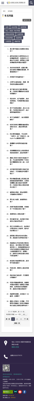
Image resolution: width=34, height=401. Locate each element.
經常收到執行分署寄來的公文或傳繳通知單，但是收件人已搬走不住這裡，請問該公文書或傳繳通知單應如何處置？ (19, 59)
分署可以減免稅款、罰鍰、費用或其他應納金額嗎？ (19, 83)
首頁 (4, 11)
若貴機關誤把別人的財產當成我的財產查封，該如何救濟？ (19, 151)
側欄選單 (2, 3)
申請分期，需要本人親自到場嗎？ (19, 269)
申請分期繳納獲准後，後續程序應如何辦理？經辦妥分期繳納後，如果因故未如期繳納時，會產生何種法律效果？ (19, 285)
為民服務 (10, 11)
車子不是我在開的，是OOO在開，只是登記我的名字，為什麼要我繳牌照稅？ (19, 110)
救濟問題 (23, 27)
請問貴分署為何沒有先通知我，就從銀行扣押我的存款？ (19, 237)
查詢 (31, 2)
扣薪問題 (19, 38)
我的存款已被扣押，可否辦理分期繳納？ (19, 276)
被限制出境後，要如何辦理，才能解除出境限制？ (19, 193)
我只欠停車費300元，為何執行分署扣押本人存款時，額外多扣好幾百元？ (20, 228)
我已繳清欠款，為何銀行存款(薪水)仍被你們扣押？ (19, 220)
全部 (7, 27)
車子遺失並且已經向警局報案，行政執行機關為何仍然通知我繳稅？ (19, 91)
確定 (24, 314)
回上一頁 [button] (27, 20)
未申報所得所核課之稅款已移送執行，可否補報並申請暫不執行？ (19, 171)
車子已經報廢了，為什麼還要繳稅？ (19, 118)
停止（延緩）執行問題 (13, 30)
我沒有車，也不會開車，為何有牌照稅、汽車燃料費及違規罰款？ (19, 101)
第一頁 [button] (8, 319)
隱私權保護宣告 (18, 374)
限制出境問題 (10, 34)
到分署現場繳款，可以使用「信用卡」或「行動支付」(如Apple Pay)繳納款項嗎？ (19, 136)
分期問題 (8, 41)
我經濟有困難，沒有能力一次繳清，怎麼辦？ (19, 295)
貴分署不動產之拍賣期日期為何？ (19, 50)
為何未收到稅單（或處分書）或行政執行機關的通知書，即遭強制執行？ (19, 70)
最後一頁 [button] (17, 323)
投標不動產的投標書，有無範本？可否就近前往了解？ (19, 208)
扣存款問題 (9, 38)
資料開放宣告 (6, 376)
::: (1, 1)
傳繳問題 (17, 41)
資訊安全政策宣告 (7, 374)
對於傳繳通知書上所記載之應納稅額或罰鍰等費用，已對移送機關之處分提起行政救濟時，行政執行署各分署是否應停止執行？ (19, 183)
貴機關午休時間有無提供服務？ (18, 144)
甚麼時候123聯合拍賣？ (17, 214)
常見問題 (8, 15)
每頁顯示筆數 (10, 314)
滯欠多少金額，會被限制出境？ (18, 200)
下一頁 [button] (26, 319)
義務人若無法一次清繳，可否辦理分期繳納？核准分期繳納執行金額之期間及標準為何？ (19, 303)
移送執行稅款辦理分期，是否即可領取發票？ (19, 262)
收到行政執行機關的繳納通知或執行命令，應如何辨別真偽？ (19, 127)
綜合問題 (14, 27)
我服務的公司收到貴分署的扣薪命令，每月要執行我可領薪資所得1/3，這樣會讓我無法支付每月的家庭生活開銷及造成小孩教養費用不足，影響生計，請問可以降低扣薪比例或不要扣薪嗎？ (20, 249)
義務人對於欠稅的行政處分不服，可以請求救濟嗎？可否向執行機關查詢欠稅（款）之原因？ (19, 161)
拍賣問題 (20, 34)
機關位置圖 (15, 347)
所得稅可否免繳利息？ (17, 77)
